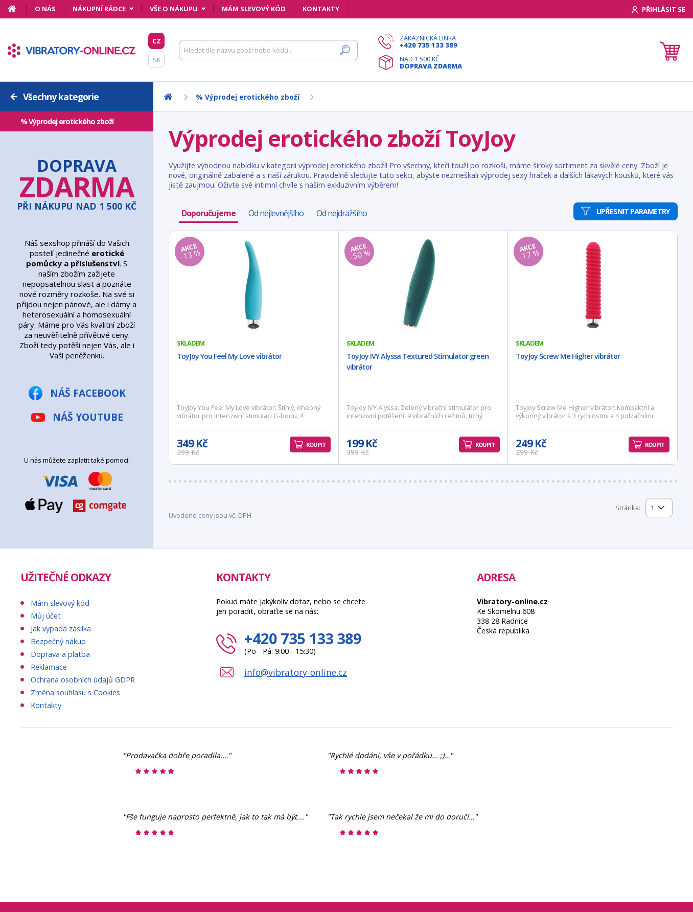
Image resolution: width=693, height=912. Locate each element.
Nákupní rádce (99, 8)
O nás (45, 8)
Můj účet (46, 616)
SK (156, 59)
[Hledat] (268, 50)
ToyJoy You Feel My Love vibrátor (229, 356)
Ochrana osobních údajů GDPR (83, 680)
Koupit (316, 444)
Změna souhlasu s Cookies (75, 692)
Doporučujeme (208, 213)
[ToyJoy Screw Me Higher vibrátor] (592, 285)
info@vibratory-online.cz (295, 672)
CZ (156, 40)
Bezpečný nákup (58, 641)
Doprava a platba (60, 654)
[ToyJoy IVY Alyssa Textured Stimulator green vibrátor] (423, 285)
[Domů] (17, 9)
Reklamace (49, 667)
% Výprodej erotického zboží (66, 121)
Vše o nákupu (174, 8)
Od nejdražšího (341, 213)
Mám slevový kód (254, 8)
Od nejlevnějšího (276, 213)
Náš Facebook (88, 393)
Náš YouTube (88, 417)
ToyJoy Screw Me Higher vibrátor (568, 356)
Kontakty (321, 8)
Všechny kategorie (61, 96)
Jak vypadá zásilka (61, 628)
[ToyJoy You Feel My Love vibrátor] (254, 285)
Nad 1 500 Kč (431, 62)
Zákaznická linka (431, 41)
